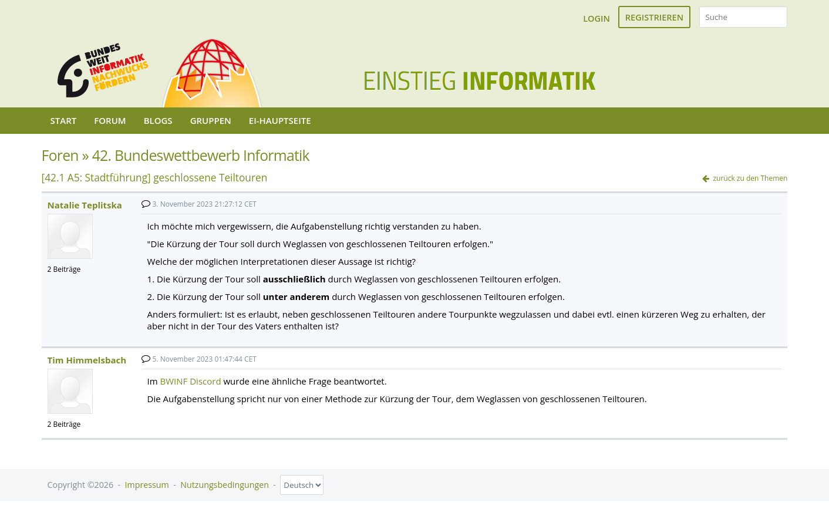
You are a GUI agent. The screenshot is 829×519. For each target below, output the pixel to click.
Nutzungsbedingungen (224, 484)
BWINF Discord (190, 381)
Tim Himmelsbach (87, 360)
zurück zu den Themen (750, 178)
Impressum (147, 484)
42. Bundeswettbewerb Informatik (200, 155)
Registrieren (654, 17)
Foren (60, 155)
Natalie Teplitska (85, 205)
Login (596, 18)
